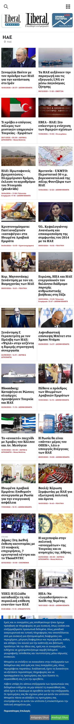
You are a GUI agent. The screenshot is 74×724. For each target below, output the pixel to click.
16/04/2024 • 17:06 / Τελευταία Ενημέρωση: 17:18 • (13, 194)
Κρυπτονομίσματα (26, 245)
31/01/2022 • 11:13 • (9, 609)
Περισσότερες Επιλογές (17, 710)
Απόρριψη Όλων (40, 717)
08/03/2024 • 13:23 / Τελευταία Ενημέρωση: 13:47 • (51, 300)
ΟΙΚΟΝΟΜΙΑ (24, 562)
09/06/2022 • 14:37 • (47, 344)
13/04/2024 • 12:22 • (47, 190)
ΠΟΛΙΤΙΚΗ (60, 245)
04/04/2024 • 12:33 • (10, 245)
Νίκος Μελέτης (19, 140)
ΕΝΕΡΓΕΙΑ (59, 91)
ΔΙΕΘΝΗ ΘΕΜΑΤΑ (25, 87)
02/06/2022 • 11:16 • (10, 407)
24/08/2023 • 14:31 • (10, 355)
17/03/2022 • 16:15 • (9, 507)
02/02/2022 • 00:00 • (47, 557)
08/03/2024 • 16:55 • (47, 245)
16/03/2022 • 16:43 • (47, 503)
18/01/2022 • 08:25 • (47, 605)
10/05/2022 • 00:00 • (10, 450)
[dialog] (37, 671)
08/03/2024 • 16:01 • (10, 288)
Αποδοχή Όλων (59, 717)
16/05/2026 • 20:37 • (10, 87)
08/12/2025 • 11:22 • (47, 91)
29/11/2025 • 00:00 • (10, 137)
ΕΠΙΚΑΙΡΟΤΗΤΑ (24, 609)
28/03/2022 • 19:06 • (47, 457)
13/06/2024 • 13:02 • (47, 134)
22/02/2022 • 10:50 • (10, 562)
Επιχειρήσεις (61, 134)
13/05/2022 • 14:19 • (47, 400)
